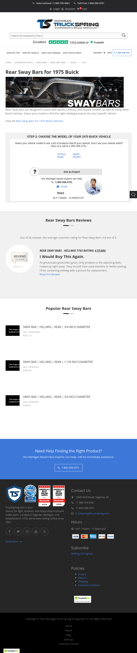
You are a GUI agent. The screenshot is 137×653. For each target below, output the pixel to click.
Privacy (82, 574)
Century (61, 154)
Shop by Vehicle (30, 53)
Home (68, 626)
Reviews (97, 52)
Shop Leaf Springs (51, 53)
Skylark (77, 156)
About (68, 630)
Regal (60, 156)
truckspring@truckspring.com (92, 513)
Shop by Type (13, 53)
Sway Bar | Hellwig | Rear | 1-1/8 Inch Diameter (58, 362)
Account (68, 8)
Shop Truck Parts (72, 53)
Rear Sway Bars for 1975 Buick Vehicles (39, 121)
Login (55, 8)
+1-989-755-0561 (61, 3)
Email (62, 186)
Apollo (76, 154)
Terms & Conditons (89, 585)
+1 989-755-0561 (85, 502)
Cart (82, 8)
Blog (68, 635)
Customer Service (68, 644)
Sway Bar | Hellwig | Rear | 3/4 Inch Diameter (56, 327)
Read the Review (50, 274)
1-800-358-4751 (96, 3)
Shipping (83, 581)
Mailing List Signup (82, 553)
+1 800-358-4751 (85, 508)
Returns (82, 577)
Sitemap (68, 639)
